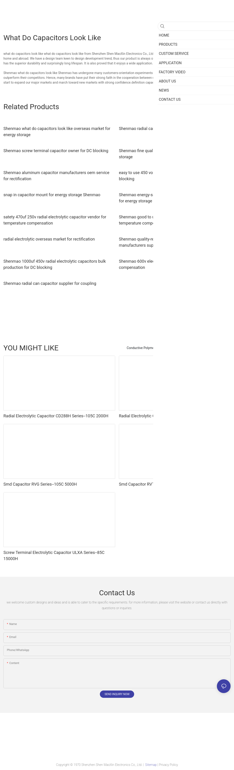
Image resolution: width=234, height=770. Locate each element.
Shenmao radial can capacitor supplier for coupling (49, 283)
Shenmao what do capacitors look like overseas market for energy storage (56, 131)
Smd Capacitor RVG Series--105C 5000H (40, 484)
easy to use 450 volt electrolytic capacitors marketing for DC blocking (174, 175)
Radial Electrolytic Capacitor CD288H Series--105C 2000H (55, 415)
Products (221, 348)
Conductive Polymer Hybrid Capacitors (154, 348)
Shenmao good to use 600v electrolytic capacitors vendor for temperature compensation (174, 219)
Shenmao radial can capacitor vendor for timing (162, 128)
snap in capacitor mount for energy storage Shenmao (51, 194)
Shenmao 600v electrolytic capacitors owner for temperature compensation (174, 264)
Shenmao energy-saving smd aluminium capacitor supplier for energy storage (172, 197)
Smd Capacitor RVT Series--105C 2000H (155, 484)
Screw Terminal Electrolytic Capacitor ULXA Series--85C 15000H (53, 555)
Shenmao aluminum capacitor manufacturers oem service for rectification (56, 175)
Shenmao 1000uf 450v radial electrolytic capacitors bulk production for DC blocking (54, 264)
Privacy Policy (168, 765)
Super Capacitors (198, 348)
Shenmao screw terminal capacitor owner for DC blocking (55, 150)
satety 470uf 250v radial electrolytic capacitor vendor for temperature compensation (54, 219)
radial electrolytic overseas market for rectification (49, 239)
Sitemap (150, 765)
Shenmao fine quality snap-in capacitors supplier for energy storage (173, 153)
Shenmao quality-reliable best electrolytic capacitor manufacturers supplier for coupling (165, 242)
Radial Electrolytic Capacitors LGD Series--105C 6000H (168, 415)
